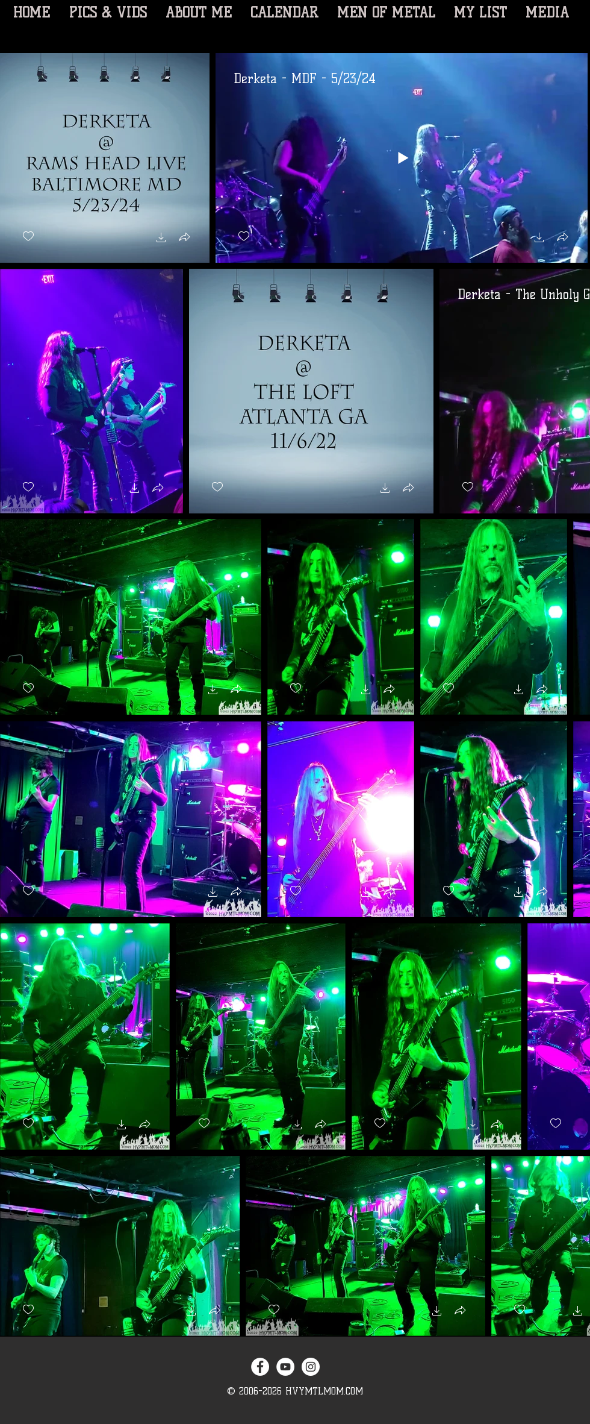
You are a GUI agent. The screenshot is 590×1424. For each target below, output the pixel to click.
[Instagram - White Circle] (311, 1367)
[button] (161, 239)
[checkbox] (28, 236)
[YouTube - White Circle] (285, 1367)
